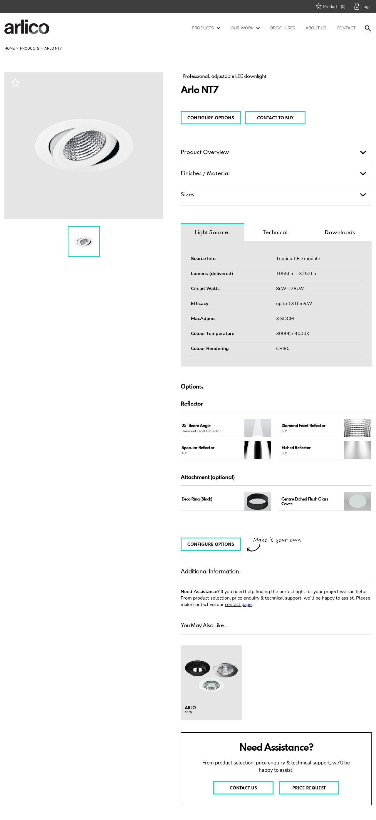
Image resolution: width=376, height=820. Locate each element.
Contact (346, 28)
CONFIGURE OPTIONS (210, 118)
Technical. (276, 232)
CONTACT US (243, 788)
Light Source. (212, 232)
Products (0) (334, 6)
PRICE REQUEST (309, 788)
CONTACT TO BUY (275, 118)
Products (203, 28)
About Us (316, 28)
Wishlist (15, 82)
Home (9, 48)
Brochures (282, 28)
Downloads (340, 232)
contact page (238, 604)
